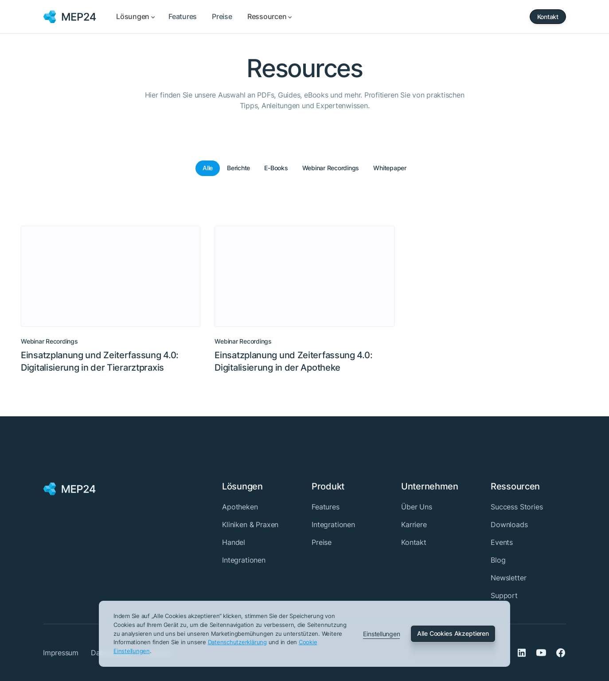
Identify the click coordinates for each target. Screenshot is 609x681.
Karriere (414, 524)
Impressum (60, 652)
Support (504, 595)
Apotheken (240, 506)
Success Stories (517, 506)
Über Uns (416, 506)
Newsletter (508, 577)
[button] (134, 16)
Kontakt (413, 542)
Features (326, 506)
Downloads (509, 524)
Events (502, 542)
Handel (233, 542)
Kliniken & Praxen (250, 524)
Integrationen (243, 560)
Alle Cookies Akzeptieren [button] (453, 633)
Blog (498, 560)
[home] (70, 17)
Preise (322, 542)
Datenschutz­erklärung (237, 642)
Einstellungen (381, 634)
